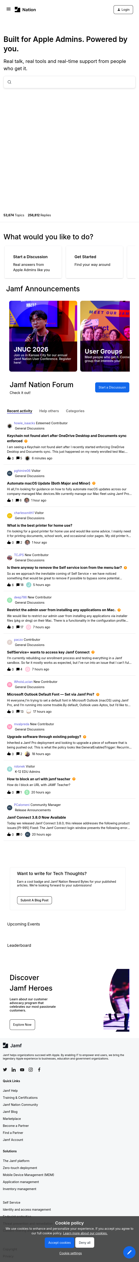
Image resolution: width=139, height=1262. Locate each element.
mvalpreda (21, 724)
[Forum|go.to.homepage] (25, 9)
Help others (49, 411)
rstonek (19, 766)
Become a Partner (16, 1126)
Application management (21, 1182)
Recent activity (19, 411)
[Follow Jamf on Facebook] (39, 1069)
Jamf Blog (10, 1111)
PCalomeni (22, 805)
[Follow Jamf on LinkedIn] (13, 1069)
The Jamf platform (16, 1161)
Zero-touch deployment (20, 1168)
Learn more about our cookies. (85, 1233)
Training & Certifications (20, 1097)
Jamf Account (13, 1140)
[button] (129, 1252)
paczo (18, 639)
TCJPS (19, 555)
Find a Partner (13, 1133)
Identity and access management (27, 1209)
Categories (75, 411)
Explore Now (22, 1024)
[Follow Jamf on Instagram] (31, 1069)
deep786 (20, 597)
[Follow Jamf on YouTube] (22, 1069)
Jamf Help (10, 1090)
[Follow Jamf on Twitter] (5, 1069)
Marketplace (12, 1119)
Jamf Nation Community (20, 1104)
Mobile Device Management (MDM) (28, 1175)
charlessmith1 (24, 513)
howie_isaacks (24, 423)
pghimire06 (22, 471)
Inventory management (19, 1189)
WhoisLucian (23, 682)
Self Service (11, 1202)
